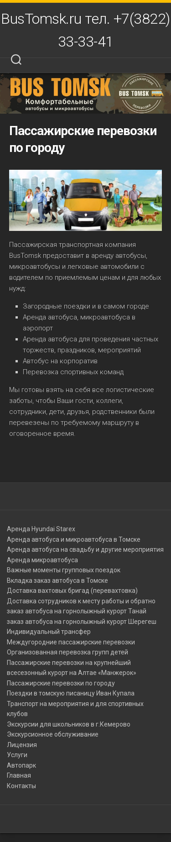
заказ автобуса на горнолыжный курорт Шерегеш (81, 621)
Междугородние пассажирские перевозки (71, 642)
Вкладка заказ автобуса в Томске (57, 580)
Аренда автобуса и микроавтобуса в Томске (73, 539)
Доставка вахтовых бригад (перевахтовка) (72, 590)
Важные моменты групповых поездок (63, 570)
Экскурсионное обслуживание (52, 734)
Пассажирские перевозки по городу (61, 683)
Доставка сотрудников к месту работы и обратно (81, 601)
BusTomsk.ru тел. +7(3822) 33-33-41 (85, 30)
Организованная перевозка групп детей (67, 652)
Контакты (21, 786)
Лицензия (22, 744)
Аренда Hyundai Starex (41, 529)
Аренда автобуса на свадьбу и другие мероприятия (85, 549)
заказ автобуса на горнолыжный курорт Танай (76, 611)
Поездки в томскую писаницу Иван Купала (71, 693)
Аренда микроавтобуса (42, 560)
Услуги (17, 754)
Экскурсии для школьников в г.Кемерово (68, 724)
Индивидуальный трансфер (49, 631)
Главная (19, 775)
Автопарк (21, 765)
